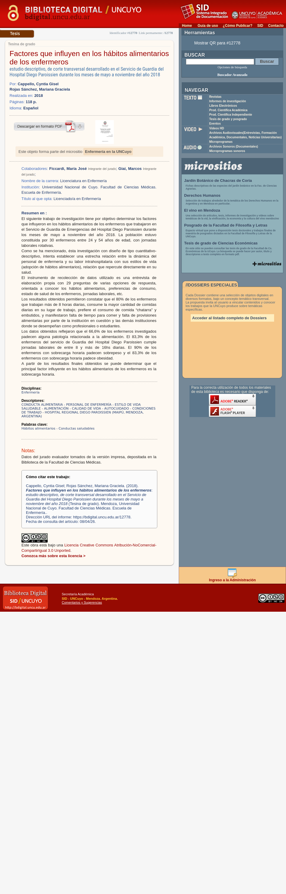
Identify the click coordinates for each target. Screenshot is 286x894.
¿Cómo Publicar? (237, 26)
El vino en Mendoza (202, 210)
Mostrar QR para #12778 (217, 43)
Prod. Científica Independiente (230, 114)
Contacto (276, 26)
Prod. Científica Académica (228, 110)
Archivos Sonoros (233, 146)
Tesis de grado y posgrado (228, 119)
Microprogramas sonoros (227, 151)
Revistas (215, 96)
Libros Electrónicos (223, 105)
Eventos (215, 123)
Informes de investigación (227, 101)
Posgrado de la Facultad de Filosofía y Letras (226, 225)
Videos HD (216, 128)
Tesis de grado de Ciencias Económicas (221, 243)
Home (187, 26)
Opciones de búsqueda (232, 67)
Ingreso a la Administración (232, 578)
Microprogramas (220, 141)
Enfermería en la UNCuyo (108, 151)
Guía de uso (208, 26)
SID (260, 26)
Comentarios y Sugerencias (82, 602)
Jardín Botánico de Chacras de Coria (218, 180)
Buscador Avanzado (232, 75)
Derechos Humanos (202, 195)
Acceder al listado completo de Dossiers (229, 318)
